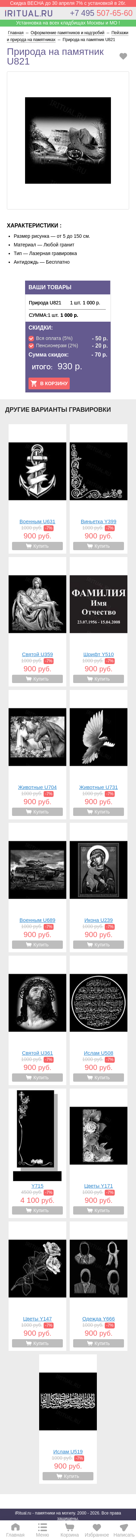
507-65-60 (101, 13)
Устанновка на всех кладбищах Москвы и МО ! (68, 23)
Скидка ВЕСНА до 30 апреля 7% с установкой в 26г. (68, 3)
